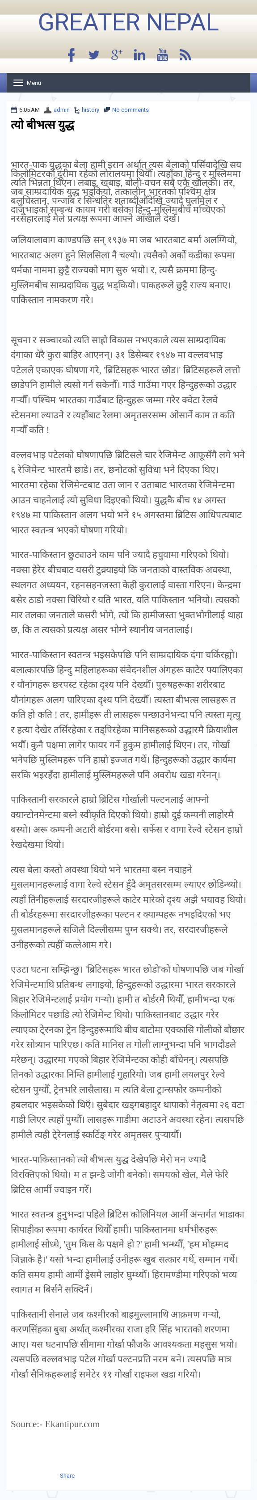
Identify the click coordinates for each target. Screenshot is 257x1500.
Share (67, 1475)
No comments (130, 109)
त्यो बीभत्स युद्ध (42, 124)
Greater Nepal (128, 22)
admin (62, 109)
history (90, 109)
